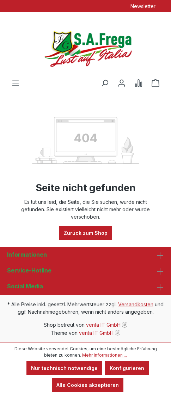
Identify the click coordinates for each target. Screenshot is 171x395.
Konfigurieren (127, 368)
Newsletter (142, 6)
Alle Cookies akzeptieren (87, 385)
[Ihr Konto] (121, 83)
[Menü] (15, 83)
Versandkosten (135, 304)
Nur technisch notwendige (64, 368)
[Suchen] (104, 83)
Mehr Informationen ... (104, 355)
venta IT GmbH (103, 325)
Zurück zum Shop (86, 233)
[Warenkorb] (155, 83)
